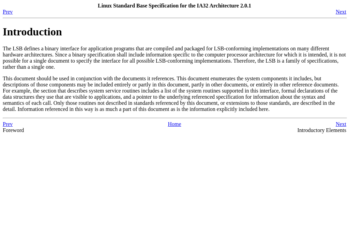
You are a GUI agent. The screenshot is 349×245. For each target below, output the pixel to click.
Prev (8, 12)
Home (174, 124)
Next (341, 12)
